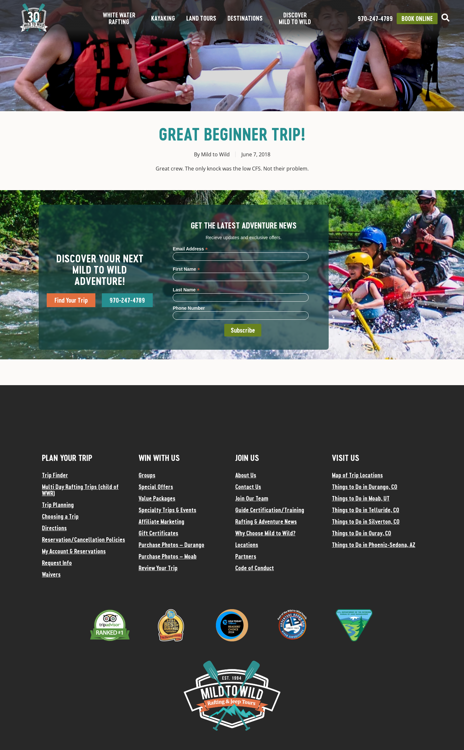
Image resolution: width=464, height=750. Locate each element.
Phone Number (189, 308)
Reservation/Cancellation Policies (83, 539)
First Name (186, 269)
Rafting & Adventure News (266, 521)
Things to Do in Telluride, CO (365, 509)
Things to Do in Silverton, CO (366, 521)
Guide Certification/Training (269, 509)
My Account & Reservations (74, 551)
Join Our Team (251, 498)
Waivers (51, 574)
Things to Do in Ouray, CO (361, 533)
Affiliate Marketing (161, 521)
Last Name (186, 289)
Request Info (57, 562)
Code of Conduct (254, 567)
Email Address (190, 248)
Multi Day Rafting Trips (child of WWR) (80, 490)
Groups (147, 475)
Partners (245, 556)
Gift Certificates (158, 533)
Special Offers (156, 486)
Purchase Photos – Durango (171, 544)
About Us (245, 475)
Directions (54, 527)
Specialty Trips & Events (167, 509)
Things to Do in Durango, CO (364, 486)
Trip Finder (55, 475)
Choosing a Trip (60, 516)
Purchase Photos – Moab (168, 556)
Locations (246, 544)
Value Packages (157, 498)
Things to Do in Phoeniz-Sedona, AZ (373, 544)
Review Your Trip (158, 567)
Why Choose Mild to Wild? (265, 533)
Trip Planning (58, 504)
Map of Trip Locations (357, 475)
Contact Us (248, 486)
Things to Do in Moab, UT (361, 498)
